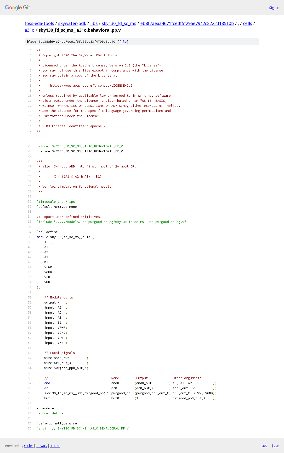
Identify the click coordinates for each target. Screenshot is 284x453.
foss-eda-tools (39, 23)
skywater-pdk (72, 23)
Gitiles (29, 445)
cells (247, 23)
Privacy (41, 445)
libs (94, 23)
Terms (55, 445)
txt (264, 445)
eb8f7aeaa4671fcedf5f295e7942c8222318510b (187, 23)
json (275, 445)
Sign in (274, 7)
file (123, 42)
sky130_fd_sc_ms (119, 23)
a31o (29, 30)
